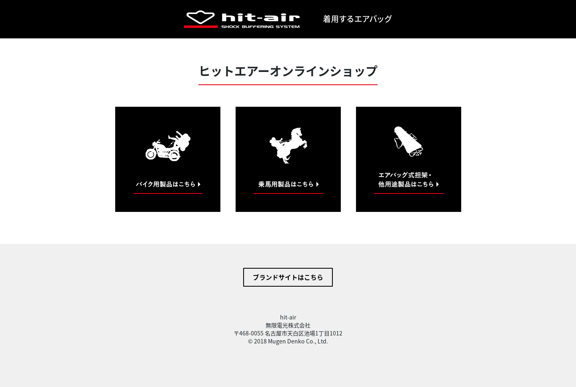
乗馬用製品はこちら (288, 159)
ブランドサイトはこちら (288, 277)
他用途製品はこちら (408, 159)
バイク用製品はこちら (167, 159)
